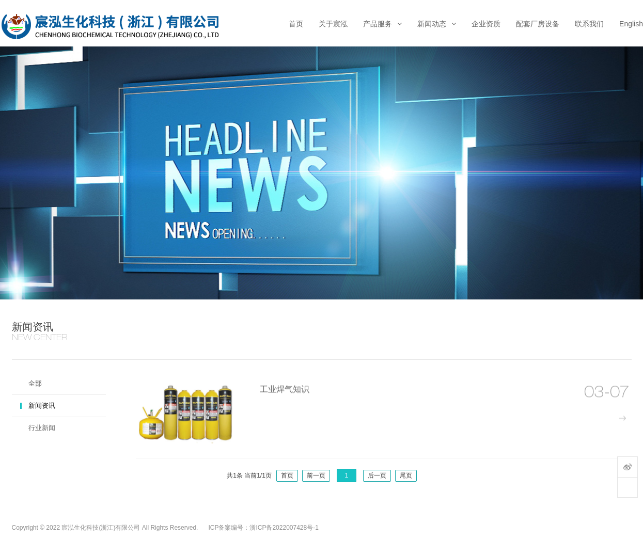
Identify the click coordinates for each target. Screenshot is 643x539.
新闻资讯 (41, 405)
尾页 (406, 475)
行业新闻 (41, 428)
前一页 (316, 475)
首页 (287, 475)
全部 (35, 383)
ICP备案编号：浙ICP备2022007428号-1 (263, 527)
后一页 (377, 475)
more (626, 423)
